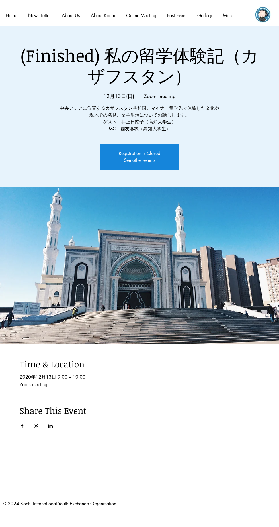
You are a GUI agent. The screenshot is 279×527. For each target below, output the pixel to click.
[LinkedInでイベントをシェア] (50, 426)
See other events (139, 160)
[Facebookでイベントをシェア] (22, 426)
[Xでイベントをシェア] (36, 426)
